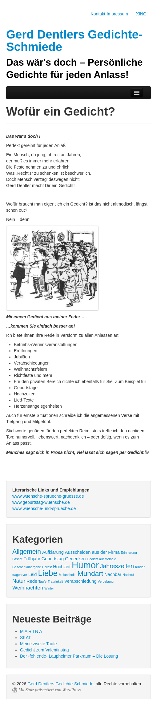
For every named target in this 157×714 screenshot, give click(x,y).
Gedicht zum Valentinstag (44, 649)
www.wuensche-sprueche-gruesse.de (48, 496)
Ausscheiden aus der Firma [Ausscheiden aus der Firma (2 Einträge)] (92, 552)
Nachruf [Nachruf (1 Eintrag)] (128, 575)
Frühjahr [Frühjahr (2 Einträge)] (31, 558)
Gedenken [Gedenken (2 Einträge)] (75, 558)
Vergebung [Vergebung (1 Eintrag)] (106, 581)
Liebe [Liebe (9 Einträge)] (48, 573)
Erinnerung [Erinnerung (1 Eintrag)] (129, 552)
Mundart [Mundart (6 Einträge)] (90, 573)
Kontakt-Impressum (109, 13)
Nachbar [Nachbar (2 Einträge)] (112, 574)
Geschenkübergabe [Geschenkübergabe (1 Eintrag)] (26, 567)
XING (141, 13)
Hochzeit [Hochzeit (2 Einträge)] (61, 566)
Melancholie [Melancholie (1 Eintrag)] (67, 575)
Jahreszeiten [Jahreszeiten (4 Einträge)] (117, 566)
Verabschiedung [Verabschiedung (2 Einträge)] (80, 581)
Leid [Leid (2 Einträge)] (32, 574)
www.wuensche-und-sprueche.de (44, 508)
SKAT (25, 637)
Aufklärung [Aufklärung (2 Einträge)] (53, 552)
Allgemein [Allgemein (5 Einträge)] (26, 551)
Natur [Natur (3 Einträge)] (18, 581)
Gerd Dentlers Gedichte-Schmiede (60, 683)
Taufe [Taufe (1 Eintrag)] (42, 581)
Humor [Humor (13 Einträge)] (85, 565)
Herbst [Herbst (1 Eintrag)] (47, 567)
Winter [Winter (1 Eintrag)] (49, 588)
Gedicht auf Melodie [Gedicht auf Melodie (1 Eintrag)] (101, 559)
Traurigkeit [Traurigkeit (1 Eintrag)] (55, 581)
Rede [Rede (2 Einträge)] (31, 581)
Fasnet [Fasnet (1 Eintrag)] (17, 559)
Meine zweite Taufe (38, 643)
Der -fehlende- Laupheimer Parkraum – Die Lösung (69, 656)
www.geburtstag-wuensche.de (41, 502)
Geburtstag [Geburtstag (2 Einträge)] (53, 558)
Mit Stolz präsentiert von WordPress (49, 689)
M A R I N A (31, 631)
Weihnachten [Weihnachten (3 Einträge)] (27, 588)
